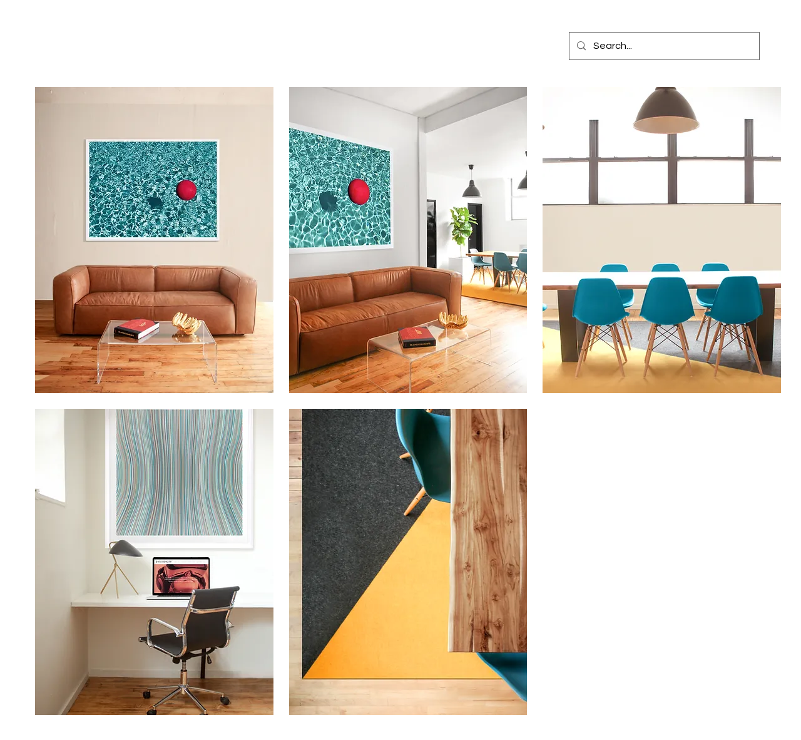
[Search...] (663, 46)
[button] (154, 240)
